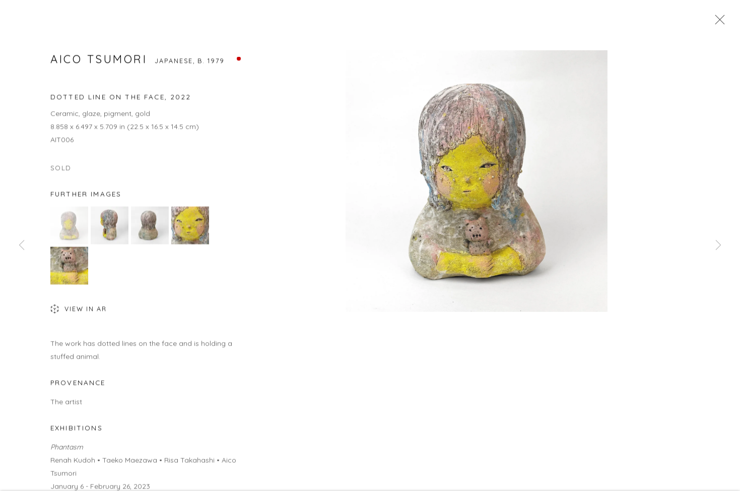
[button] (69, 226)
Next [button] (718, 245)
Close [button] (717, 22)
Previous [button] (21, 245)
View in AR (78, 310)
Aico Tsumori (98, 60)
